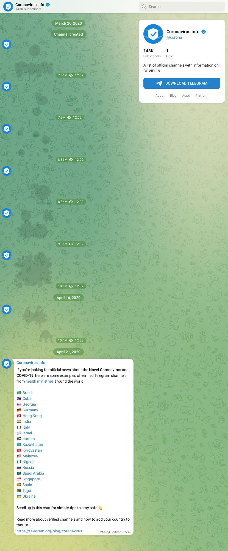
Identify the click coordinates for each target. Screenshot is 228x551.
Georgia (29, 404)
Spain (27, 485)
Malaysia (30, 456)
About (160, 95)
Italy (26, 427)
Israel (27, 433)
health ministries (40, 381)
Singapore (31, 479)
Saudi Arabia (33, 473)
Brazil (27, 393)
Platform (201, 95)
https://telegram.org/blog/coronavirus (49, 531)
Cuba (27, 398)
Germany (30, 410)
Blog (173, 95)
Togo (27, 490)
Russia (28, 467)
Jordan (29, 439)
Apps (186, 95)
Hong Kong (32, 416)
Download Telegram (181, 83)
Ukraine (29, 496)
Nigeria (29, 462)
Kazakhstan (33, 444)
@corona (174, 37)
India (27, 421)
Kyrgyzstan (32, 450)
